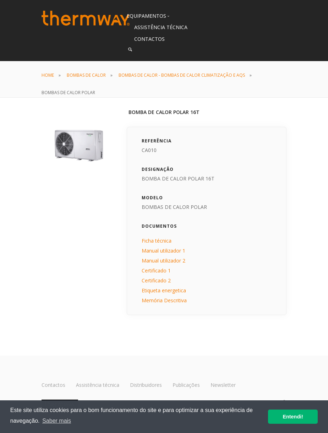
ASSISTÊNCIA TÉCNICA (160, 27)
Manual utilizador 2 (163, 260)
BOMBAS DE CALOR (86, 75)
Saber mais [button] (56, 421)
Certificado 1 (156, 270)
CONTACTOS (149, 39)
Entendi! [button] (293, 417)
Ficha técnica (156, 240)
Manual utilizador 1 (163, 250)
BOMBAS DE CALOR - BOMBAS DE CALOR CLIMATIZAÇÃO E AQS (182, 75)
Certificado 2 (156, 280)
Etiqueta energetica (164, 290)
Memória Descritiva (164, 300)
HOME (48, 75)
